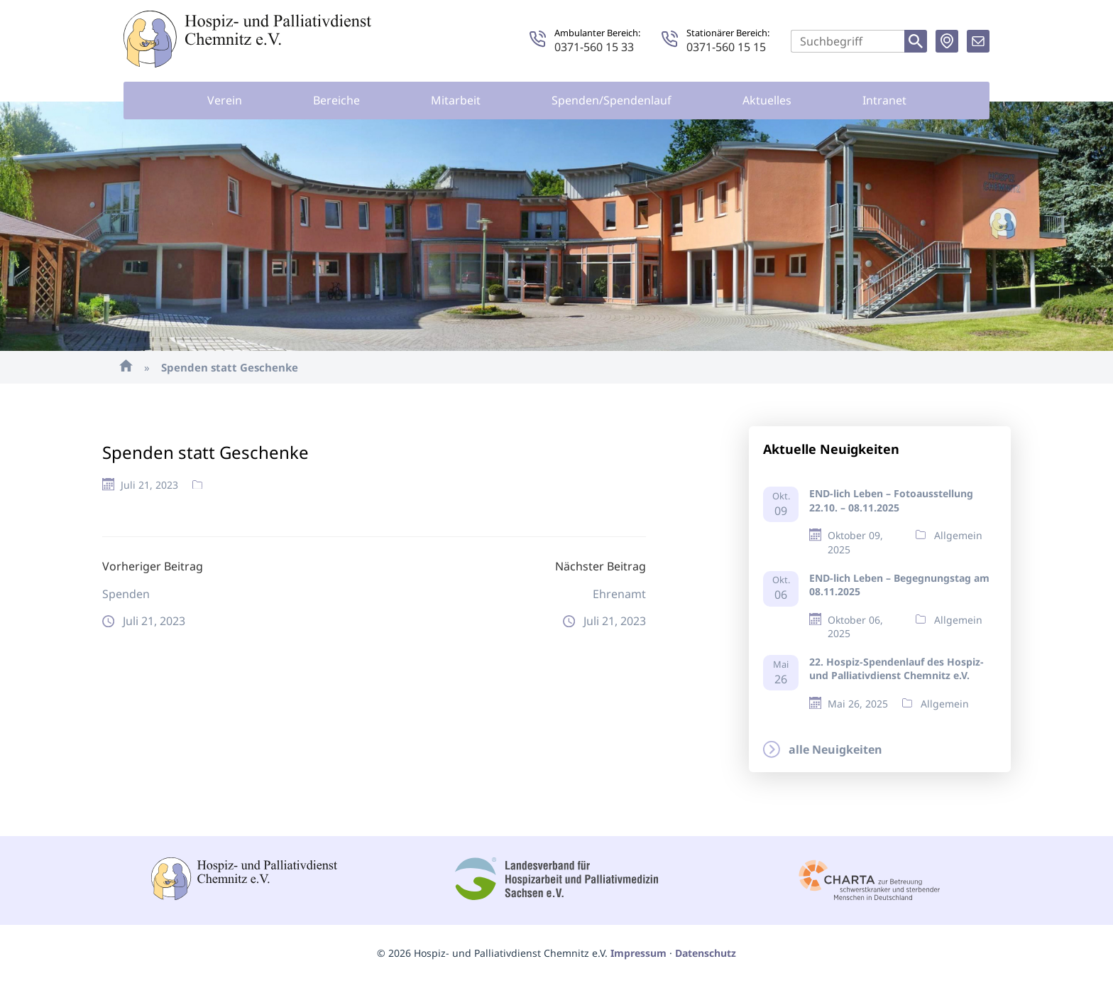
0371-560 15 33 (594, 47)
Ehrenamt (619, 594)
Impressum (638, 953)
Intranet (884, 100)
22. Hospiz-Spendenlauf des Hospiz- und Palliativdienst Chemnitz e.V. (896, 669)
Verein (224, 100)
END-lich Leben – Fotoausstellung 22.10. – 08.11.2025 (891, 500)
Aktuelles (766, 100)
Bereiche (336, 100)
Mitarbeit (456, 100)
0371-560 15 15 (726, 47)
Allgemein (958, 535)
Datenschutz (705, 953)
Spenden (126, 594)
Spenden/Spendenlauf (611, 100)
